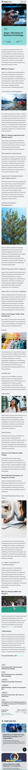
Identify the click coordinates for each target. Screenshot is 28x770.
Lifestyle (4, 679)
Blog (3, 672)
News (3, 700)
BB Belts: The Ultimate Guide (21, 712)
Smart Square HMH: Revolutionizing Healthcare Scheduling (11, 667)
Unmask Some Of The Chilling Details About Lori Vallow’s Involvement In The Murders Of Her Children (13, 703)
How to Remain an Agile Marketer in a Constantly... (12, 765)
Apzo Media (20, 655)
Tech (6, 29)
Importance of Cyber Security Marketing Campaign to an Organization (13, 736)
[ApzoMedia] (6, 2)
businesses (11, 626)
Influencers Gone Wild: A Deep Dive (11, 681)
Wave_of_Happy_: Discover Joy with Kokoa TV (7, 714)
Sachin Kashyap (9, 42)
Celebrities (5, 685)
